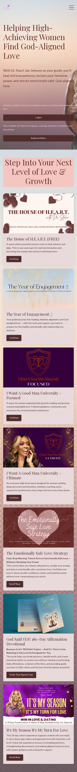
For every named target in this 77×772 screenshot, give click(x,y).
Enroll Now (14, 584)
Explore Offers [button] (38, 138)
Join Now (13, 259)
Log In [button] (38, 117)
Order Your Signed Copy (21, 675)
